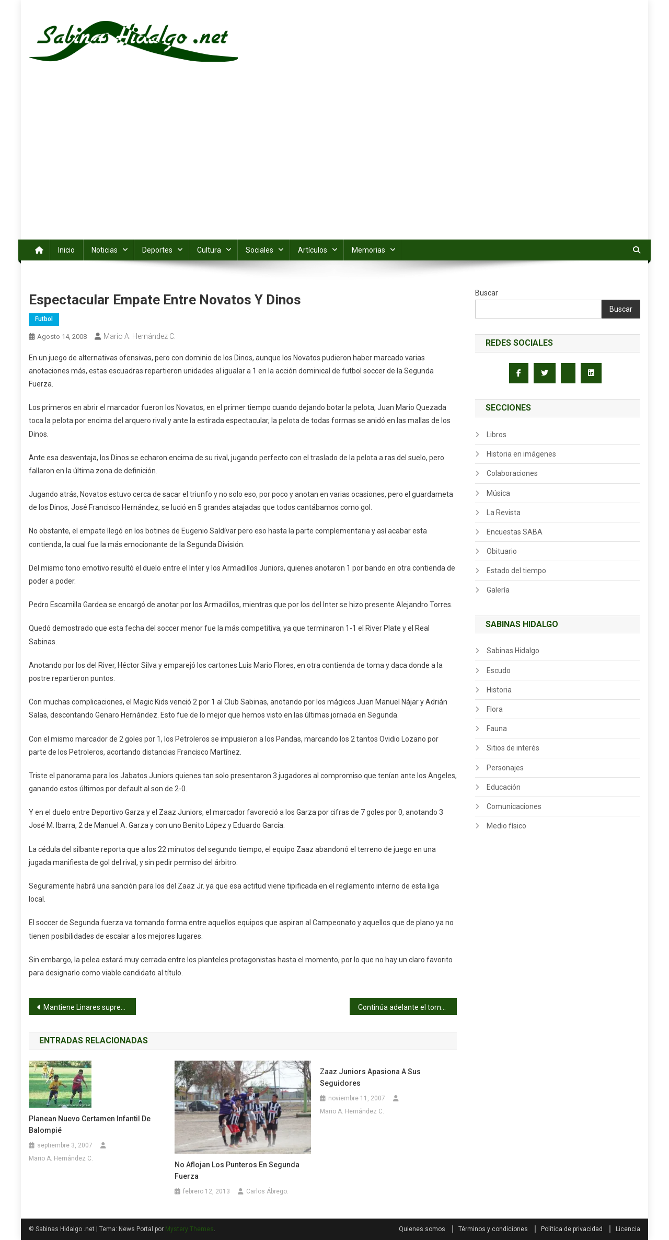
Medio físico (506, 826)
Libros (496, 434)
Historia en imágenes (521, 454)
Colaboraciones (512, 473)
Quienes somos (422, 1229)
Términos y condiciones (493, 1229)
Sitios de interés (513, 748)
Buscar (486, 293)
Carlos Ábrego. (267, 1191)
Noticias (104, 250)
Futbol (44, 319)
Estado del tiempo (516, 570)
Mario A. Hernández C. (139, 336)
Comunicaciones (514, 806)
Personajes (505, 768)
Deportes (157, 250)
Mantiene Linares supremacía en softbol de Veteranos (89, 1007)
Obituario (502, 551)
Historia (499, 690)
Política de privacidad (572, 1229)
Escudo (499, 670)
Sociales (259, 250)
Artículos (312, 250)
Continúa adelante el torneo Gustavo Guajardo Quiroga (407, 1007)
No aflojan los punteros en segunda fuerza (237, 1170)
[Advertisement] (334, 161)
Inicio (66, 250)
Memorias (368, 250)
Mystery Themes (189, 1229)
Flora (495, 709)
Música (498, 493)
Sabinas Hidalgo (513, 650)
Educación (504, 787)
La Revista (504, 512)
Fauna (497, 728)
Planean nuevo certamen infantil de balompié (90, 1124)
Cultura (209, 250)
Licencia (628, 1229)
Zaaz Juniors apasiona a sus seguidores (370, 1077)
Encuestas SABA (515, 532)
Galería (498, 590)
